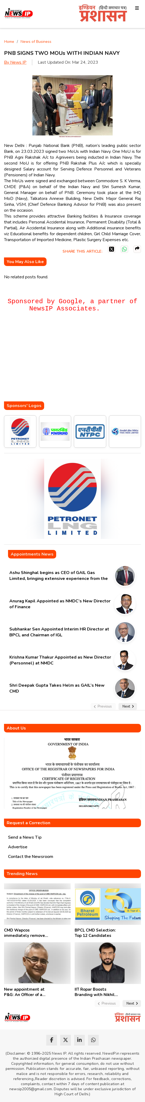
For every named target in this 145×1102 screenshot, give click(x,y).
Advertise (17, 847)
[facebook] (51, 1040)
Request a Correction (28, 823)
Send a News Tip (24, 837)
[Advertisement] (74, 359)
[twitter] (65, 1040)
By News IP (15, 62)
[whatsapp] (93, 1040)
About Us (16, 728)
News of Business (36, 41)
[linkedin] (79, 1040)
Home (9, 41)
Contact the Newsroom (30, 857)
